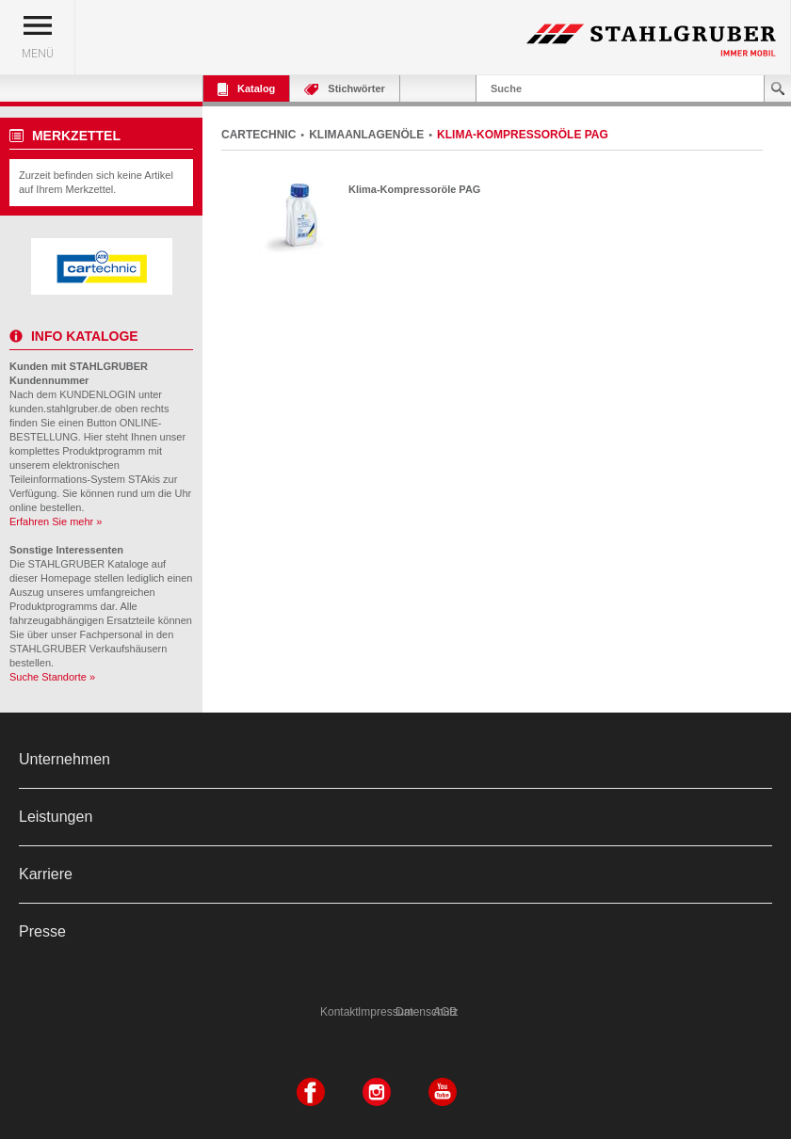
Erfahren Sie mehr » (55, 521)
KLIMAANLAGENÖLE (366, 134)
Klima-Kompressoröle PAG (414, 189)
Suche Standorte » (52, 676)
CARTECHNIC (258, 134)
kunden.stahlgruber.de (60, 408)
